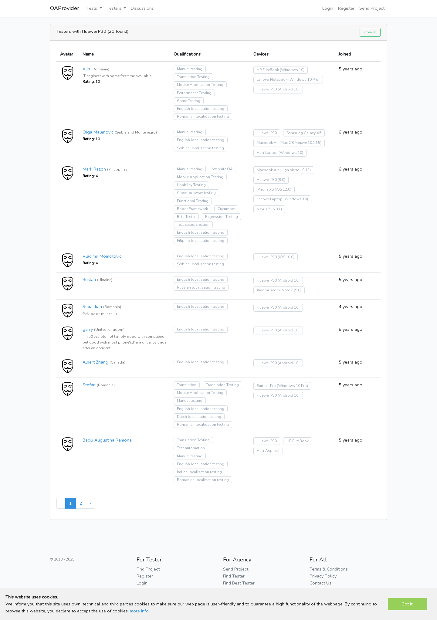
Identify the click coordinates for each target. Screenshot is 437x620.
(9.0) (281, 179)
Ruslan (89, 279)
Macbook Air (268, 142)
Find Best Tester (239, 583)
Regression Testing (221, 216)
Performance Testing (194, 92)
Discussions (142, 8)
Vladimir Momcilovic (102, 256)
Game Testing (188, 100)
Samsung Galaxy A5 (303, 132)
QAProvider (64, 8)
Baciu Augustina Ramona (107, 440)
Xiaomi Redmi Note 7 (275, 290)
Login (327, 8)
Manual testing (189, 68)
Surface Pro (266, 385)
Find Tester (234, 576)
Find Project (148, 569)
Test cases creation (193, 224)
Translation (186, 384)
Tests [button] (92, 8)
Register (346, 8)
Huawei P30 (267, 89)
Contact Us (320, 583)
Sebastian (92, 306)
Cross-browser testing (196, 192)
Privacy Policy (323, 576)
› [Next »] (90, 503)
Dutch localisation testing (199, 416)
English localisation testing (200, 108)
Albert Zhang (95, 362)
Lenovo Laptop (270, 199)
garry (88, 329)
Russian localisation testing (201, 287)
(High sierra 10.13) (295, 170)
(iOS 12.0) (283, 189)
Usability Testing (191, 184)
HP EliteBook (268, 69)
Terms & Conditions (329, 569)
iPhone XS (265, 189)
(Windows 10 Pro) (304, 79)
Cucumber (226, 208)
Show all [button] (370, 32)
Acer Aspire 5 (268, 450)
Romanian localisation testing (203, 116)
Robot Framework (192, 208)
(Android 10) (289, 89)
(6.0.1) (276, 209)
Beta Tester (186, 216)
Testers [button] (115, 8)
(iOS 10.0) (286, 257)
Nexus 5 (263, 209)
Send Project (371, 8)
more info (139, 611)
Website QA (222, 169)
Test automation (191, 448)
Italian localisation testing (199, 471)
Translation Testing (193, 76)
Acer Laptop (267, 152)
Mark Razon (94, 169)
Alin (86, 69)
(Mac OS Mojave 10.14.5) (300, 142)
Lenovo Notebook (272, 79)
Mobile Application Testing (200, 84)
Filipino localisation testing (200, 240)
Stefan (89, 385)
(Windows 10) (292, 69)
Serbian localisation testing (200, 148)
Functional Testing (192, 200)
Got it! (407, 604)
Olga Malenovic (98, 132)
